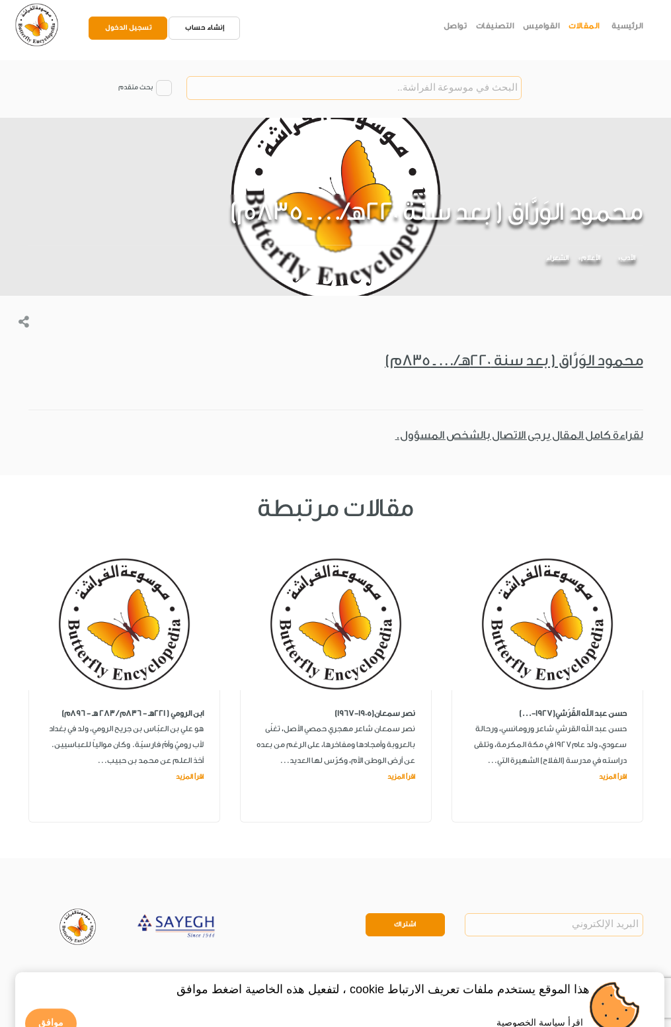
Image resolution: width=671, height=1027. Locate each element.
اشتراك (405, 924)
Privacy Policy (84, 977)
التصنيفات (495, 25)
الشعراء (557, 258)
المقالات (584, 25)
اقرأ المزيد (613, 777)
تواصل (455, 25)
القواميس (541, 25)
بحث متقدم (135, 87)
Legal (128, 977)
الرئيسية (627, 25)
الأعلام (590, 258)
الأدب (628, 258)
